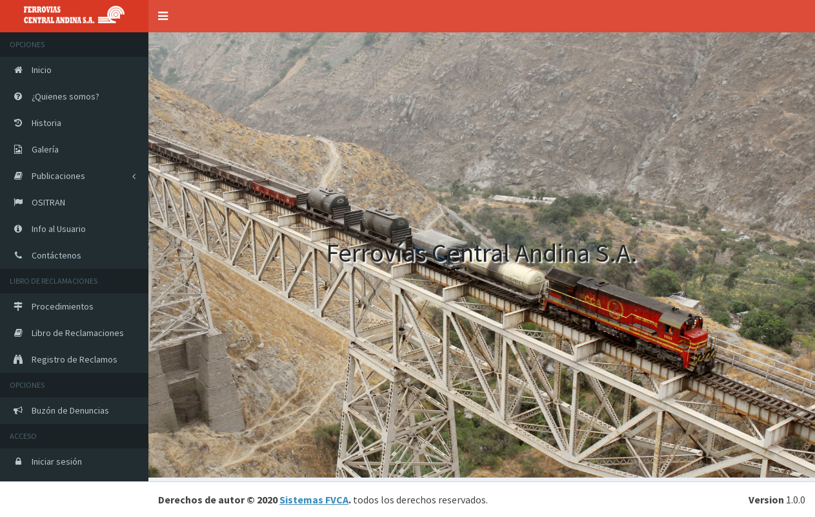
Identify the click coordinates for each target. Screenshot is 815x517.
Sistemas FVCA (313, 499)
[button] (162, 16)
